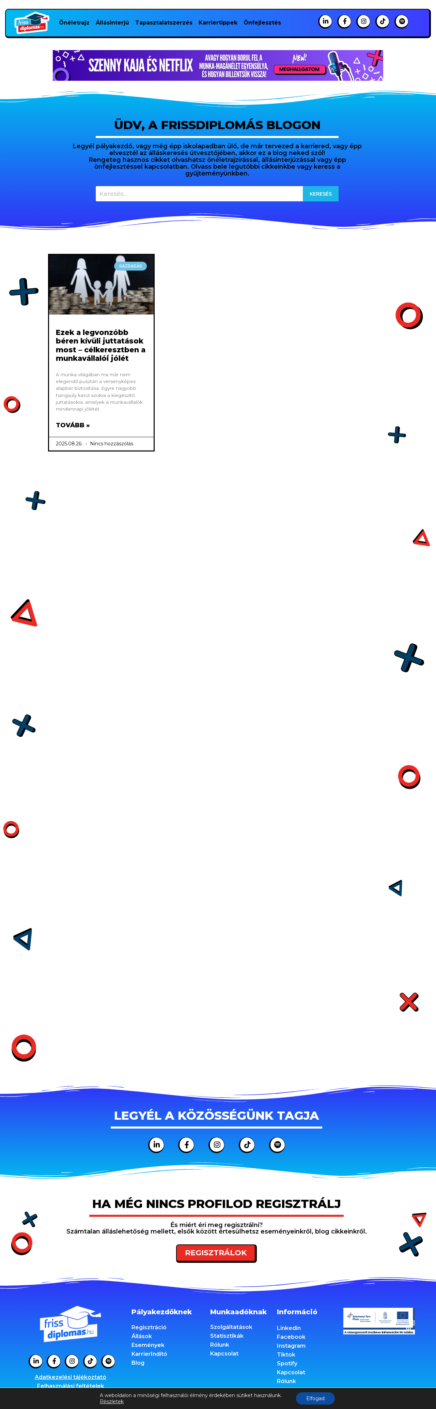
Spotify (287, 1363)
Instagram (291, 1346)
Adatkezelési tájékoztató (70, 1377)
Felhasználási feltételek (70, 1386)
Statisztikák (227, 1336)
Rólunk (219, 1345)
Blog (137, 1363)
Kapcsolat (224, 1353)
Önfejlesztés (262, 22)
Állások (141, 1336)
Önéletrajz (74, 22)
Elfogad (315, 1398)
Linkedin (289, 1328)
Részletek (112, 1401)
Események (148, 1345)
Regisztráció (149, 1327)
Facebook (291, 1337)
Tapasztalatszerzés (163, 22)
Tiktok (286, 1354)
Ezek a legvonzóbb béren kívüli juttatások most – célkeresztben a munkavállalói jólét (100, 345)
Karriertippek (218, 22)
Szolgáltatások (231, 1327)
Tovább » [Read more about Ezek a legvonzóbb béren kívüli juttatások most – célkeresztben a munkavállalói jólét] (73, 425)
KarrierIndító (149, 1354)
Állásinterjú (112, 22)
